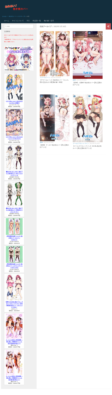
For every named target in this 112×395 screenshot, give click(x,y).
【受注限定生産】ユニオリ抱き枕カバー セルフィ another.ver (14, 237)
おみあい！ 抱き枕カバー (9, 16)
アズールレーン (45, 77)
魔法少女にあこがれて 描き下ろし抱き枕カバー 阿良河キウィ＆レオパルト (14, 210)
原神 (74, 80)
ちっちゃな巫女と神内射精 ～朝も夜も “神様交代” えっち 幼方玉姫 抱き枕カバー (14, 341)
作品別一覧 (37, 21)
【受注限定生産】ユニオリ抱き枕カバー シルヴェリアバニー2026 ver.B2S (14, 265)
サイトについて (18, 21)
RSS (28, 21)
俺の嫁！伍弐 (49, 21)
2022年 (20, 16)
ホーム (6, 21)
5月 (24, 16)
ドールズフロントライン (81, 143)
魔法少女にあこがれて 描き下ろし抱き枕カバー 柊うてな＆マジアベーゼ (14, 173)
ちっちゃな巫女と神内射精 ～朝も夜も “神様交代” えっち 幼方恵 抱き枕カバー (14, 378)
